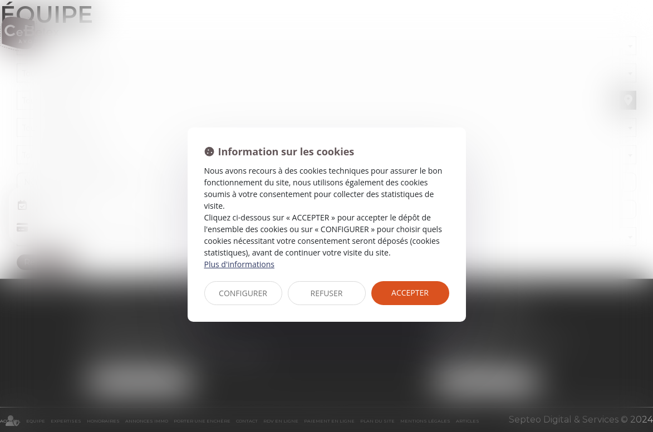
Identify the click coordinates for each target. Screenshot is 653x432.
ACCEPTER (410, 292)
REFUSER (327, 293)
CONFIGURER (243, 293)
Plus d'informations (239, 264)
